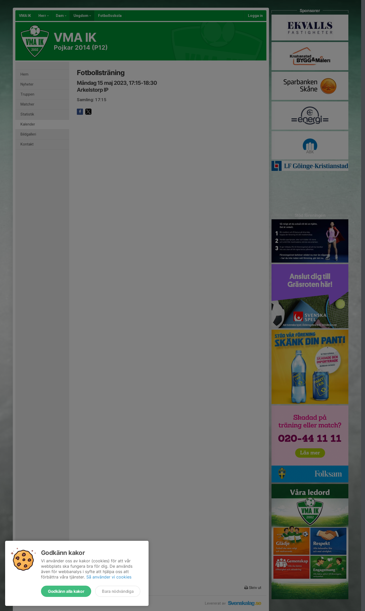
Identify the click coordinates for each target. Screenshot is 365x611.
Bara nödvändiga (117, 591)
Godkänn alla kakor (66, 591)
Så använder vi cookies (108, 576)
